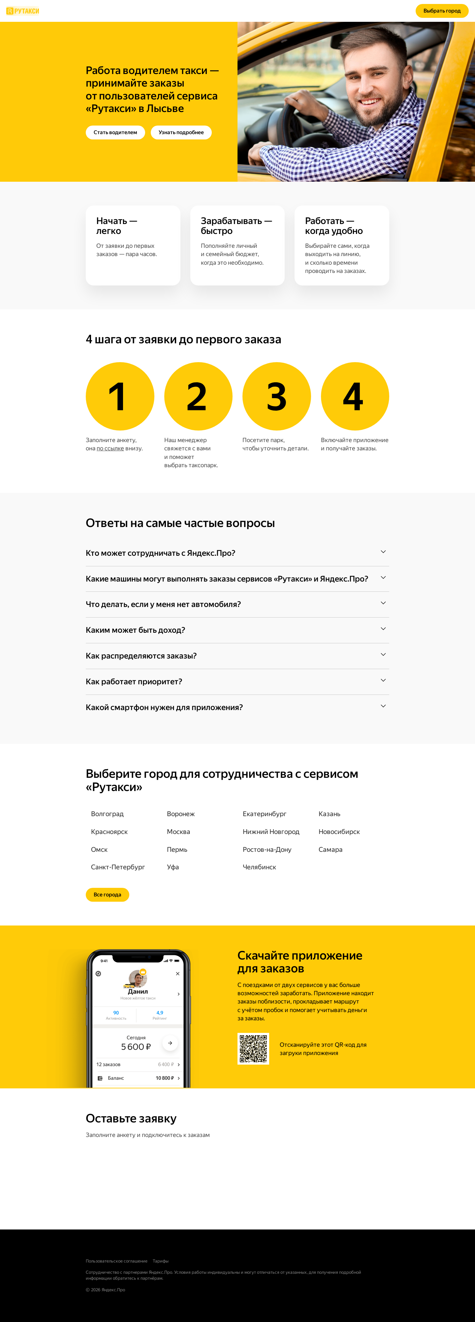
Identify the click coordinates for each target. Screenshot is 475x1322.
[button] (237, 553)
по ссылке (110, 448)
